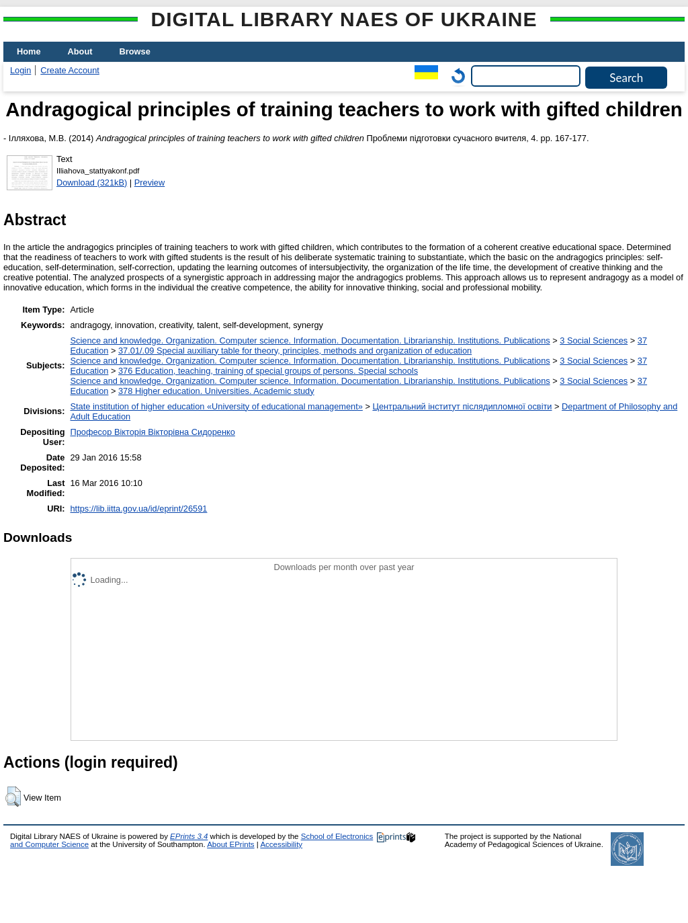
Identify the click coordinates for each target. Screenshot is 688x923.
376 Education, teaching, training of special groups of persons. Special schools (268, 371)
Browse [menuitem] (135, 51)
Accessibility (281, 844)
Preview (149, 182)
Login (20, 70)
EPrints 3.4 (189, 836)
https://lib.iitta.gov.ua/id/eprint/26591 (138, 509)
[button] (13, 797)
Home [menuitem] (29, 51)
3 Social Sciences (594, 340)
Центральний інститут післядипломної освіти (462, 406)
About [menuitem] (80, 51)
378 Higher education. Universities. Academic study (216, 391)
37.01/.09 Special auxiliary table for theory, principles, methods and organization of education (295, 351)
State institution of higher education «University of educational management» (216, 406)
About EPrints (230, 844)
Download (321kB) (91, 182)
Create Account (69, 70)
